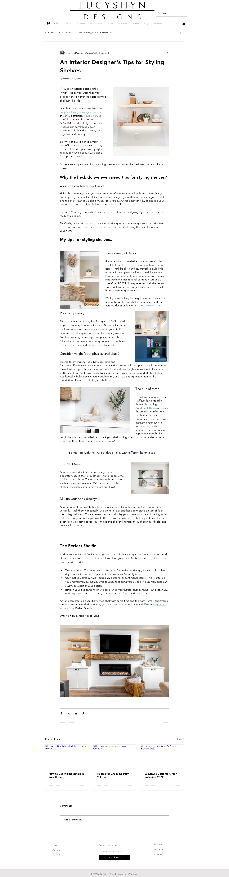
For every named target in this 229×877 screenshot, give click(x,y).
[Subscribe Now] (114, 857)
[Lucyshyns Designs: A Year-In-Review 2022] (162, 757)
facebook (158, 844)
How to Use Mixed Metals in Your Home (66, 775)
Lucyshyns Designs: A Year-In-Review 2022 (161, 775)
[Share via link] (83, 713)
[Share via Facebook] (61, 713)
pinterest (158, 854)
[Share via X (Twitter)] (68, 713)
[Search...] (171, 13)
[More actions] (167, 53)
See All (180, 739)
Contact (56, 854)
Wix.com (133, 874)
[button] (183, 23)
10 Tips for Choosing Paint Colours (113, 775)
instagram (158, 849)
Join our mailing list (108, 844)
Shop (55, 844)
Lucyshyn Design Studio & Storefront (94, 32)
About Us (57, 850)
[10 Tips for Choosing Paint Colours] (114, 757)
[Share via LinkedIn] (75, 713)
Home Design (65, 32)
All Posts (49, 32)
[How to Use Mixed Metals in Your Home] (66, 757)
